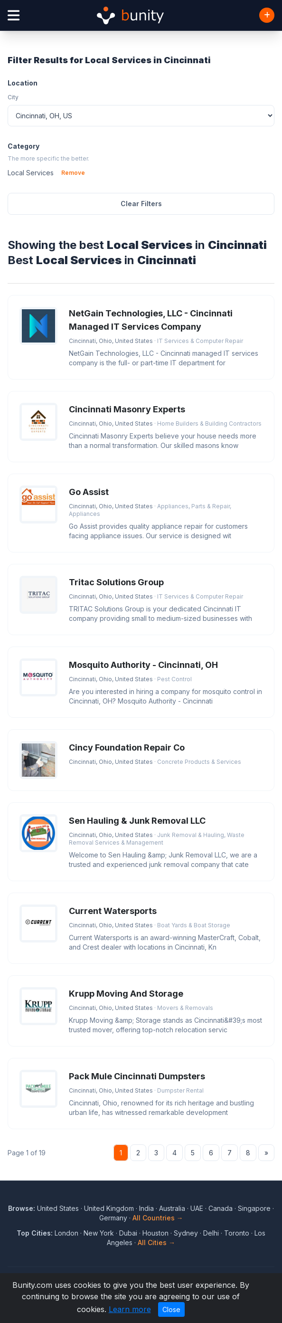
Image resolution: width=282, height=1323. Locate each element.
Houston (155, 1233)
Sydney (186, 1233)
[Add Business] (266, 15)
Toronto (236, 1233)
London (66, 1233)
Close (171, 1309)
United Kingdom (109, 1208)
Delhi (211, 1233)
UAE (196, 1208)
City (13, 97)
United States (58, 1208)
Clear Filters (141, 204)
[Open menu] (13, 15)
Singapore (254, 1208)
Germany (113, 1218)
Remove (73, 172)
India (146, 1208)
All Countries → (157, 1218)
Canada (220, 1208)
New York (99, 1233)
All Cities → (156, 1242)
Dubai (128, 1233)
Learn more (130, 1309)
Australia (172, 1208)
